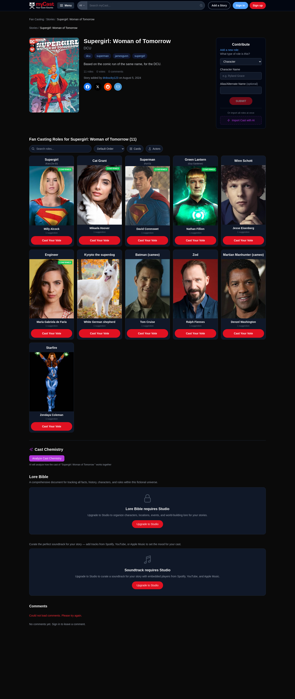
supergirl (139, 56)
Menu (66, 5)
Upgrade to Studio (148, 524)
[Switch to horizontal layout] (135, 148)
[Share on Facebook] (87, 87)
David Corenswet (147, 228)
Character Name (230, 69)
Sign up (258, 5)
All (82, 5)
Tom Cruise (147, 321)
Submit (241, 101)
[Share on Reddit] (108, 87)
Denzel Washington (243, 321)
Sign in (240, 5)
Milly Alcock (51, 228)
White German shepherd (99, 321)
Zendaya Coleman (51, 414)
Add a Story (219, 5)
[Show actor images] (154, 148)
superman (103, 56)
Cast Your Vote (51, 240)
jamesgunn (121, 56)
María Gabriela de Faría (52, 321)
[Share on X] (98, 87)
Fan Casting (36, 19)
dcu (88, 56)
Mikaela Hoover (100, 228)
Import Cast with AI (241, 120)
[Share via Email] (118, 87)
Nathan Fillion (195, 228)
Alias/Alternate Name (239, 83)
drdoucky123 (110, 77)
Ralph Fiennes (195, 321)
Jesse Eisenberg (243, 228)
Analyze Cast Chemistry (46, 458)
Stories (50, 19)
